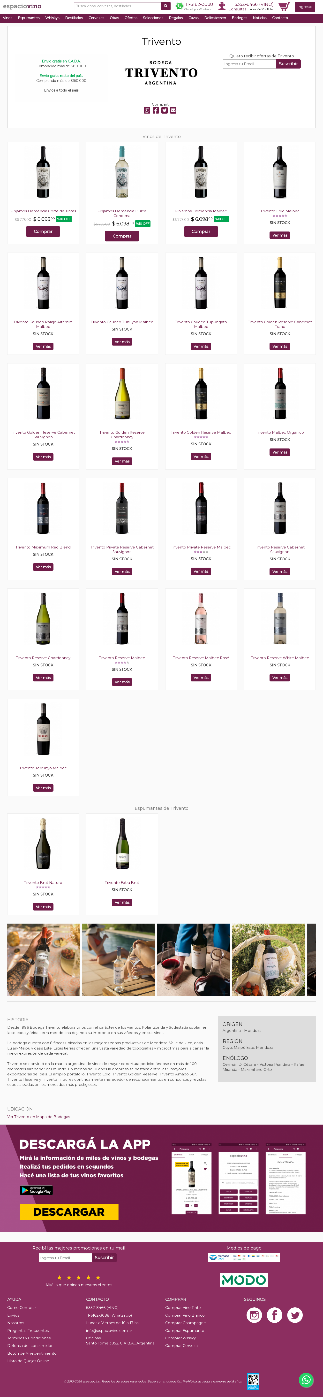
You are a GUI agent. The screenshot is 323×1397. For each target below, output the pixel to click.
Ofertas (131, 18)
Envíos (13, 1315)
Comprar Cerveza (181, 1345)
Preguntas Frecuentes (28, 1330)
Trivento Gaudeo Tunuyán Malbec (122, 322)
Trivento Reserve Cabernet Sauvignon (280, 549)
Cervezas (96, 18)
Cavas (193, 18)
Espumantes (28, 18)
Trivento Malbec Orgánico (280, 432)
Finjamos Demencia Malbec (201, 211)
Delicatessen (215, 18)
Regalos (176, 18)
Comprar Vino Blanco (185, 1315)
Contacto (280, 18)
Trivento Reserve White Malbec (280, 658)
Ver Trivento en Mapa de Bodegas (38, 1116)
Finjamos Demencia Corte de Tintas (43, 211)
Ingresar (305, 6)
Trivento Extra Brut (122, 882)
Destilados (74, 18)
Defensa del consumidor (30, 1345)
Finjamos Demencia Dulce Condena (122, 213)
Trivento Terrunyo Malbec (43, 768)
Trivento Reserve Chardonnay (43, 658)
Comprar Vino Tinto (183, 1307)
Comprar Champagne (185, 1322)
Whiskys (52, 18)
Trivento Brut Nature (43, 882)
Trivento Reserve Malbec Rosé (201, 658)
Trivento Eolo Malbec (280, 211)
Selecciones (153, 18)
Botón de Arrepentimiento (32, 1353)
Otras (114, 18)
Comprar (43, 231)
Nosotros (15, 1322)
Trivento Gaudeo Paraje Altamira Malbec (43, 324)
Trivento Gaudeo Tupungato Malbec (201, 324)
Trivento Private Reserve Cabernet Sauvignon (122, 549)
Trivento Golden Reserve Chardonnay (122, 434)
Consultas (237, 9)
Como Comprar (21, 1307)
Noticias (259, 18)
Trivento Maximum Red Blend (43, 547)
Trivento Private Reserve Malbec (201, 547)
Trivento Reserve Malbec (122, 658)
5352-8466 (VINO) (254, 4)
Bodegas (239, 18)
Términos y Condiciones (29, 1338)
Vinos (7, 18)
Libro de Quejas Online (28, 1360)
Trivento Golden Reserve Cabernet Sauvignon (43, 434)
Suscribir (288, 64)
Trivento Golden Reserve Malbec (201, 432)
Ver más (279, 235)
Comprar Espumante (184, 1330)
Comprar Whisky (180, 1338)
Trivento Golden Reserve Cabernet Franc (280, 324)
